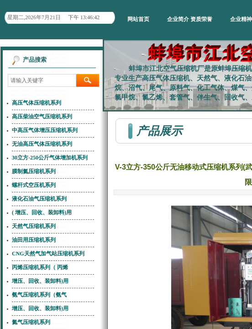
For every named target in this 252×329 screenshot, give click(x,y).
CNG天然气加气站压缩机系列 (48, 253)
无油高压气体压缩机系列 (42, 144)
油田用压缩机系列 (34, 240)
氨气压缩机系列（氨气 (39, 295)
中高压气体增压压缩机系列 (45, 130)
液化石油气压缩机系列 (39, 199)
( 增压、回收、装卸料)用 (42, 212)
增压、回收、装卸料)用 (40, 281)
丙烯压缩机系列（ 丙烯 (40, 267)
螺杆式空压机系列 (34, 185)
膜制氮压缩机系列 (34, 171)
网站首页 (138, 19)
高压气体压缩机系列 (36, 103)
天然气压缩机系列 (34, 226)
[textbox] (42, 80)
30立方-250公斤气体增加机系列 (50, 157)
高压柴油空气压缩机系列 (42, 116)
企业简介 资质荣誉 (189, 19)
